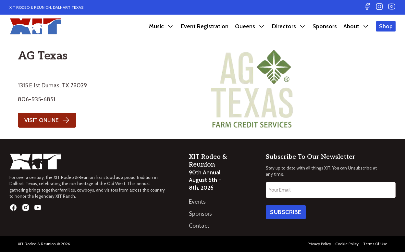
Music (156, 26)
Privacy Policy (319, 243)
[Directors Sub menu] (302, 26)
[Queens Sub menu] (261, 26)
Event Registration (204, 26)
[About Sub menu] (366, 26)
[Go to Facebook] (367, 7)
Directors (284, 26)
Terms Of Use (375, 243)
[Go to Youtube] (392, 7)
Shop (386, 26)
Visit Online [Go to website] (47, 120)
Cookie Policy (347, 243)
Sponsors (325, 26)
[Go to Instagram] (379, 7)
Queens (245, 26)
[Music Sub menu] (170, 26)
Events (197, 201)
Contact (199, 225)
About (351, 26)
